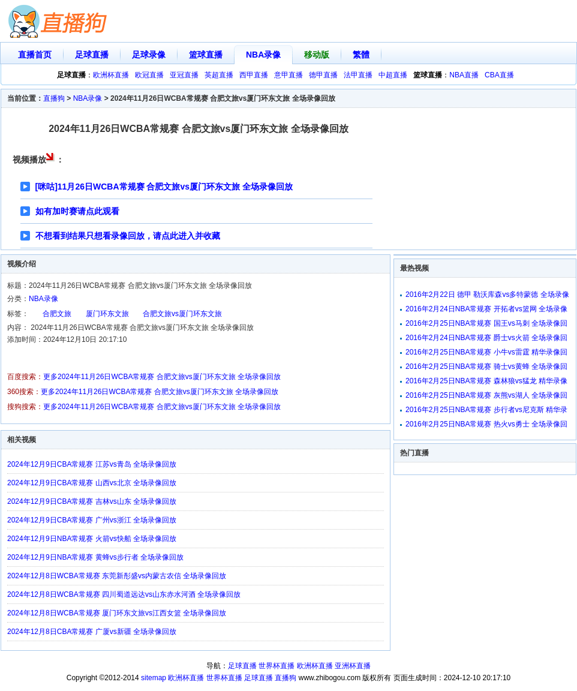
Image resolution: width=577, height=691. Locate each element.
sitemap (153, 678)
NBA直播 (464, 75)
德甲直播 (323, 75)
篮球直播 (206, 54)
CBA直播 (499, 75)
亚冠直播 (184, 75)
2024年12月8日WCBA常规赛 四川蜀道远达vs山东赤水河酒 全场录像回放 (124, 594)
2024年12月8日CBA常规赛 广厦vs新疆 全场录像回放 (91, 631)
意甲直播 (288, 75)
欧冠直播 (149, 75)
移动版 (316, 54)
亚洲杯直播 (353, 666)
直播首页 (35, 54)
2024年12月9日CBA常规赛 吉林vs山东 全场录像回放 (91, 501)
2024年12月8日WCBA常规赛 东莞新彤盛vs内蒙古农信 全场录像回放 (116, 576)
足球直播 (92, 54)
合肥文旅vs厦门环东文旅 (182, 314)
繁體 (361, 54)
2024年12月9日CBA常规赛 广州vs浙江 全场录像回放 (91, 520)
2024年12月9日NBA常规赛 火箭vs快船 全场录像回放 (91, 538)
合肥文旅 (57, 314)
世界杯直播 (276, 666)
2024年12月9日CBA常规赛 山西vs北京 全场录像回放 (91, 483)
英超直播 (219, 75)
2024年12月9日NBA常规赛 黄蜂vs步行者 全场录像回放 (95, 557)
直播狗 (54, 98)
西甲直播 (253, 75)
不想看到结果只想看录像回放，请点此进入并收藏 (127, 236)
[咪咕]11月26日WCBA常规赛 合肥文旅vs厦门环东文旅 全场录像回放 (164, 186)
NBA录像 (263, 54)
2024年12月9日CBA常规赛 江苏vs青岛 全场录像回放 (91, 464)
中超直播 (392, 75)
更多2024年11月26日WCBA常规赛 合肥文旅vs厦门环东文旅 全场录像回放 (162, 376)
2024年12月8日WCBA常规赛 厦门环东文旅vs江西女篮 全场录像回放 (116, 613)
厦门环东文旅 (107, 314)
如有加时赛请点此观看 (77, 211)
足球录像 (149, 54)
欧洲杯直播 (111, 75)
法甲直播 (358, 75)
